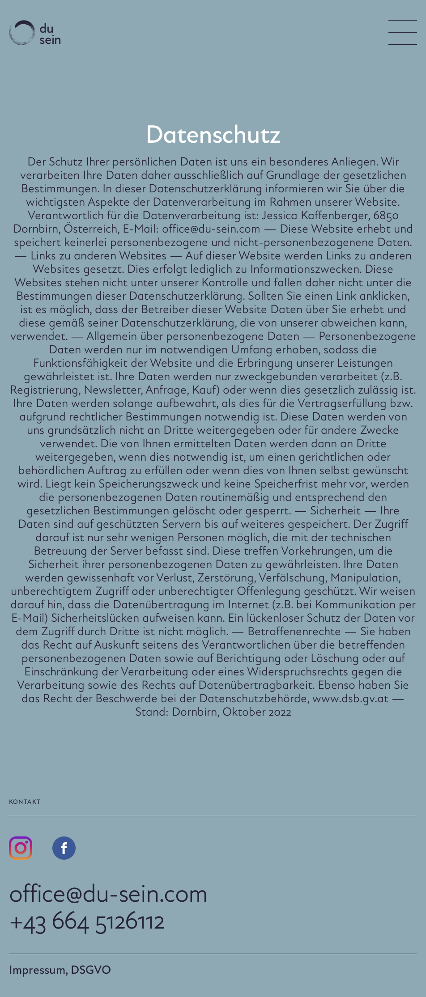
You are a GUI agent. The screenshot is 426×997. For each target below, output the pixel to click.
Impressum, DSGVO (60, 970)
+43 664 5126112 (87, 920)
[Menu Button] (402, 32)
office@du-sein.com (108, 893)
